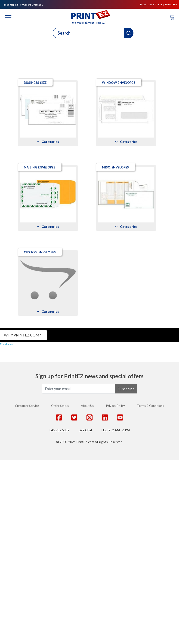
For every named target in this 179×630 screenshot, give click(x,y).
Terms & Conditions (150, 575)
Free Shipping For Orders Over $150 (23, 4)
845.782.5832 (59, 600)
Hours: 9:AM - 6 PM (116, 600)
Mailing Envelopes (39, 252)
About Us (87, 575)
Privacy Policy (115, 575)
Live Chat (85, 600)
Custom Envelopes (39, 422)
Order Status (60, 575)
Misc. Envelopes (36, 337)
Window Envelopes (40, 167)
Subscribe (126, 558)
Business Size (34, 82)
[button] (128, 33)
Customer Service (27, 575)
